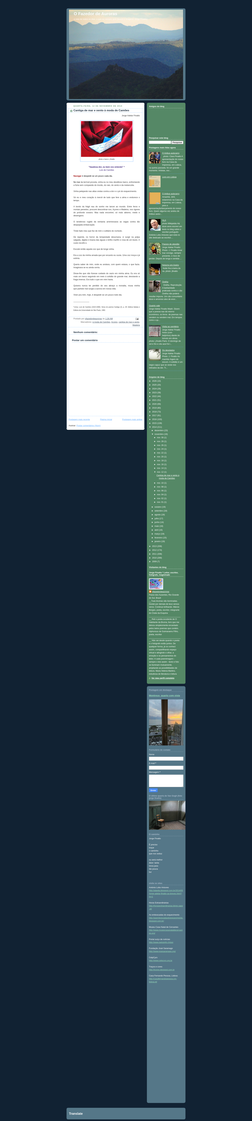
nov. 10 (160, 483)
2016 (154, 419)
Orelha (165, 282)
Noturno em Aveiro (170, 265)
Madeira (136, 325)
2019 (154, 408)
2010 (154, 558)
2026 (154, 381)
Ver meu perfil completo (162, 678)
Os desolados (168, 350)
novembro (159, 434)
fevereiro (159, 538)
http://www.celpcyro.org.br (160, 960)
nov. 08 (160, 487)
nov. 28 (160, 441)
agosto (158, 515)
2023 (154, 392)
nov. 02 (160, 498)
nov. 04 (160, 494)
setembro (159, 511)
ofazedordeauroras (160, 592)
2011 (154, 554)
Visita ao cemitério (170, 326)
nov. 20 (160, 457)
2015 (154, 423)
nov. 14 (160, 468)
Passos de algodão (170, 244)
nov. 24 (160, 449)
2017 (154, 415)
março (158, 534)
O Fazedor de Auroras (95, 13)
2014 (154, 427)
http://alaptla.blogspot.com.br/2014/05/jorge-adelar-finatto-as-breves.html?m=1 (166, 893)
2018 (154, 412)
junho (157, 522)
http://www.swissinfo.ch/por (161, 942)
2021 (154, 400)
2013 (154, 546)
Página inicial (106, 419)
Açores (114, 322)
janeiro (158, 541)
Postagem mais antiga (132, 419)
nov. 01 (160, 502)
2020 (154, 404)
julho (157, 518)
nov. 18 (160, 460)
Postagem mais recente (79, 419)
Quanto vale (154, 306)
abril (157, 530)
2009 (154, 561)
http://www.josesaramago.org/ (162, 951)
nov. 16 (160, 464)
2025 (154, 385)
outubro (158, 507)
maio (157, 526)
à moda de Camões (101, 322)
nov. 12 (160, 472)
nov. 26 (160, 445)
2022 (154, 396)
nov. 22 (160, 453)
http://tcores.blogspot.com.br (162, 970)
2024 (154, 389)
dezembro (159, 430)
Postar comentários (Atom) (88, 426)
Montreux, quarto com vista (164, 695)
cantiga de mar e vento (129, 322)
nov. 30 (160, 437)
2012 (154, 550)
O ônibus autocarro (170, 153)
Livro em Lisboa (169, 177)
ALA (164, 220)
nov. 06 (160, 491)
